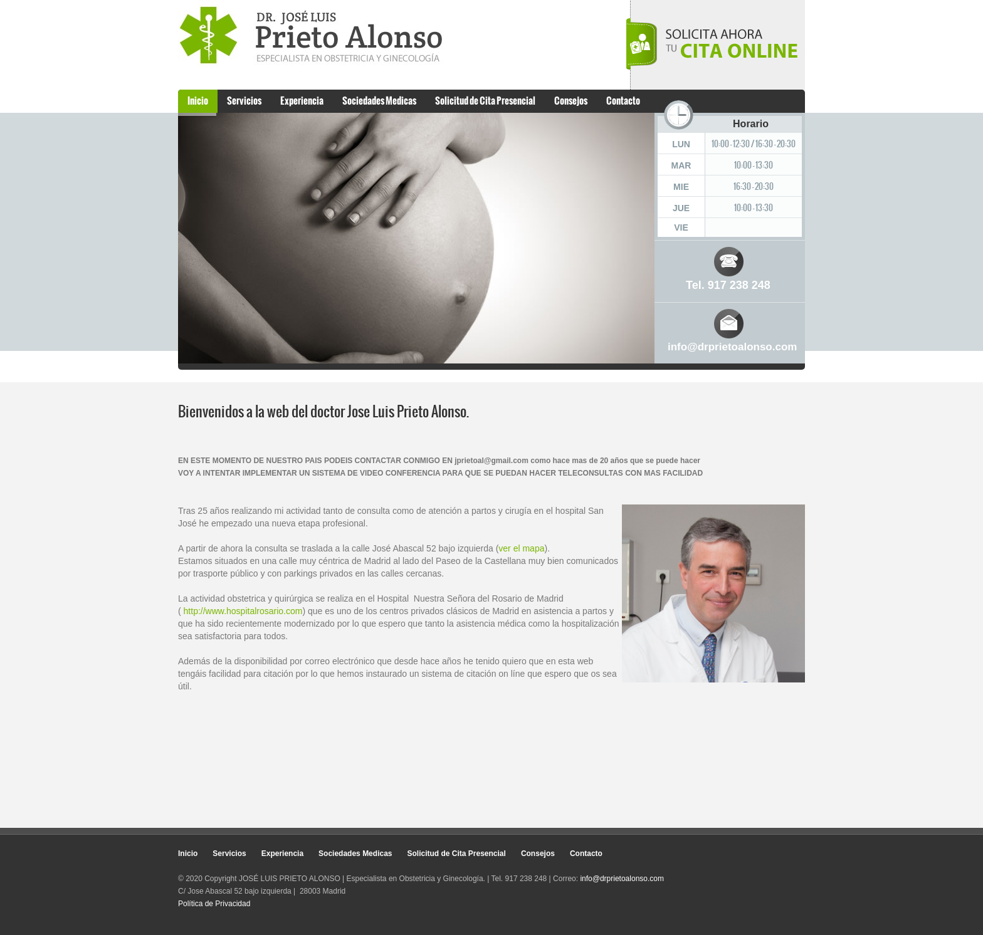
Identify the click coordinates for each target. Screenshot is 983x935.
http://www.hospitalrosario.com (243, 611)
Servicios (244, 100)
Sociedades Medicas (379, 100)
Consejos (570, 100)
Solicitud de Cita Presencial (485, 100)
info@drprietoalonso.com (732, 347)
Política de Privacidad (214, 903)
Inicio (197, 100)
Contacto (623, 100)
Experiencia (301, 100)
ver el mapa (521, 548)
